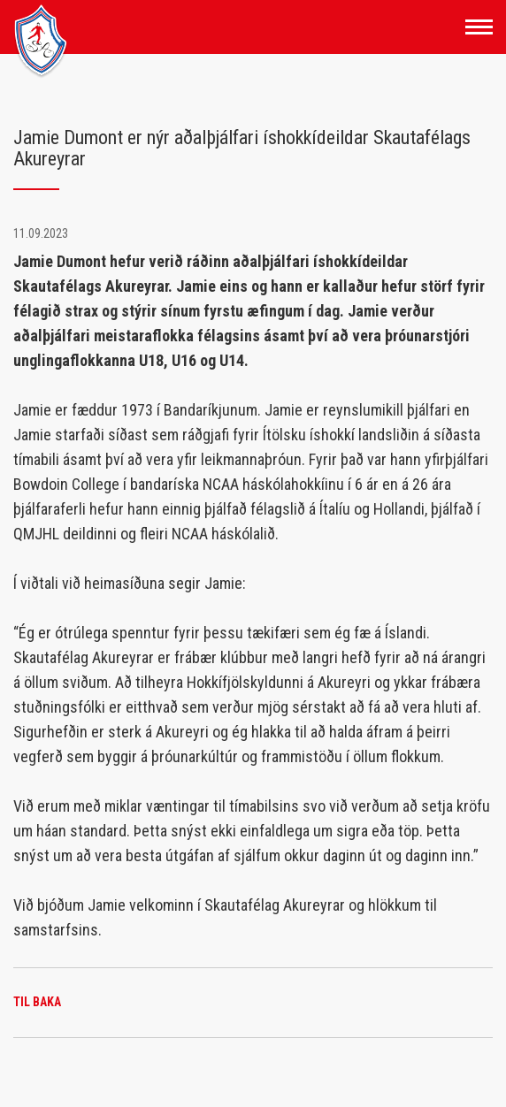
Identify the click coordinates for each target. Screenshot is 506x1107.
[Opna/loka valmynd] (479, 27)
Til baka (37, 1002)
